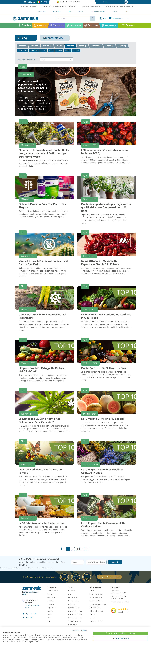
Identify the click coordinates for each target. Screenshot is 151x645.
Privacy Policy (32, 568)
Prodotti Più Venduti (74, 601)
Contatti (92, 591)
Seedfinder (71, 591)
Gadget (49, 614)
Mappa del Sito (72, 625)
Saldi (48, 621)
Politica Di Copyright (96, 621)
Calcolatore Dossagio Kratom (120, 602)
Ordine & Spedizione (96, 597)
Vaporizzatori (51, 597)
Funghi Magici (51, 608)
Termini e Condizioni (96, 601)
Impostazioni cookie (120, 638)
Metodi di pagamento (96, 594)
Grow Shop (50, 611)
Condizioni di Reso (95, 608)
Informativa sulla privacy (79, 630)
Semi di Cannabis (52, 591)
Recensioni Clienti (73, 608)
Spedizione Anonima (74, 621)
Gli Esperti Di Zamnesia (75, 618)
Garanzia (92, 614)
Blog (69, 594)
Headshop (50, 594)
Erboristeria (50, 601)
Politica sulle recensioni (97, 611)
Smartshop (50, 604)
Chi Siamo (71, 604)
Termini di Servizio (42, 568)
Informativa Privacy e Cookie (98, 604)
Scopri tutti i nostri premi (109, 577)
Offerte (49, 618)
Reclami (92, 618)
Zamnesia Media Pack (75, 611)
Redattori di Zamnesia (75, 614)
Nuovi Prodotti (72, 597)
